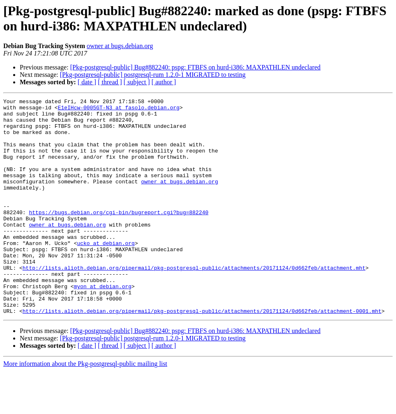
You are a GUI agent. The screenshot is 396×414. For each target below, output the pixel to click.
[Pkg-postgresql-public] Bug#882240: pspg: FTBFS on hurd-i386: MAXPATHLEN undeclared (195, 67)
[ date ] (87, 82)
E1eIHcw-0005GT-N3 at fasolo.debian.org (119, 109)
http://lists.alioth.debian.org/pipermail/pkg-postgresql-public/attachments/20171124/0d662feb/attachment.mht (194, 302)
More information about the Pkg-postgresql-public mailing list (85, 406)
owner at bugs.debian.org (120, 45)
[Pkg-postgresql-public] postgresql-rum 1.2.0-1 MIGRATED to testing (153, 74)
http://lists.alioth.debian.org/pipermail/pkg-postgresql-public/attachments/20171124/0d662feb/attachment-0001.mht (202, 354)
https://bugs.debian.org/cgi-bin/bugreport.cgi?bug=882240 (118, 235)
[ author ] (164, 82)
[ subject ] (137, 82)
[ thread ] (110, 82)
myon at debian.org (102, 324)
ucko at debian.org (105, 272)
